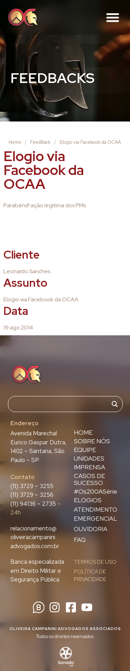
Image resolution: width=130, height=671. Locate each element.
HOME (83, 432)
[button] (112, 17)
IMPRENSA (89, 467)
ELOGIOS (88, 500)
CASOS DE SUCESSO (89, 479)
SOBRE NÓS (92, 441)
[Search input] (62, 404)
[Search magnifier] (115, 404)
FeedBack (40, 142)
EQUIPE (85, 449)
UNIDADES (89, 458)
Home (15, 142)
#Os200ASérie (95, 491)
